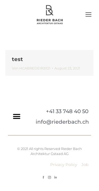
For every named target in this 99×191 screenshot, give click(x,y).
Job (84, 164)
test (17, 59)
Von (31, 68)
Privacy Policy (63, 164)
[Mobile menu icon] (88, 14)
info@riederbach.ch (62, 122)
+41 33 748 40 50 (67, 111)
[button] (16, 117)
